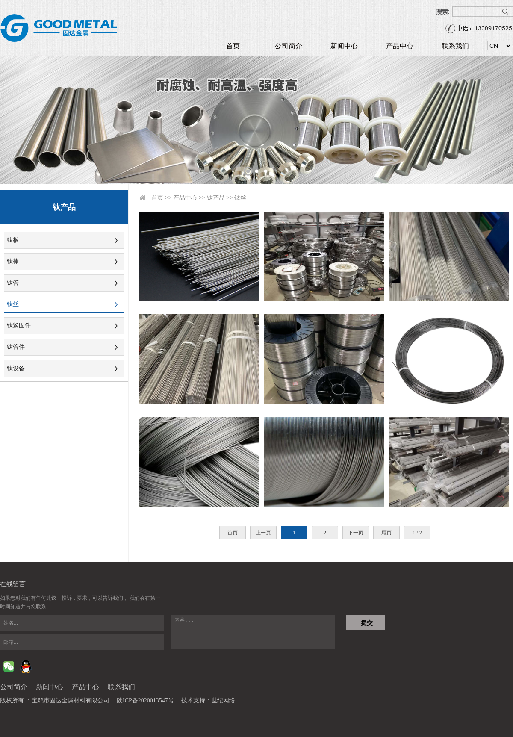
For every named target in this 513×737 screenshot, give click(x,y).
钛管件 (16, 347)
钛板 (13, 240)
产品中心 (399, 46)
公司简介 (288, 46)
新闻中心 (344, 46)
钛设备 (16, 368)
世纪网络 (223, 700)
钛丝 (13, 304)
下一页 (355, 533)
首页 (233, 46)
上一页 (263, 533)
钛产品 (216, 198)
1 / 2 (417, 533)
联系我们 (455, 46)
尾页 (386, 533)
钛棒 (13, 261)
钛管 (13, 283)
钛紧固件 (19, 325)
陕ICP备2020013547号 (145, 700)
